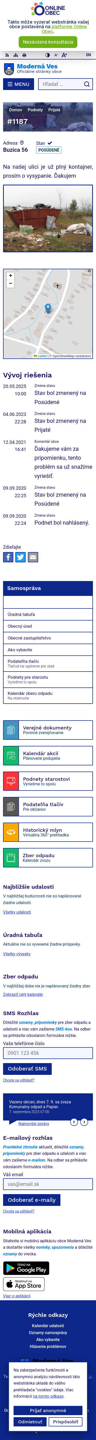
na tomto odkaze (17, 1396)
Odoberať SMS (27, 1068)
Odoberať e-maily (32, 1200)
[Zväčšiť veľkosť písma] (64, 55)
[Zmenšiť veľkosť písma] (56, 55)
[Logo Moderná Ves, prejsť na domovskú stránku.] (48, 69)
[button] (48, 308)
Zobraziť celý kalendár (23, 994)
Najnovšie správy (33, 1123)
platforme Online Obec (64, 29)
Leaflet (40, 356)
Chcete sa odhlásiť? (18, 1080)
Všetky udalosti (17, 912)
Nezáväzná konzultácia (48, 42)
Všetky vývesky (16, 954)
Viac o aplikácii (16, 1296)
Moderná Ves (63, 1381)
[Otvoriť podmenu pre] (86, 602)
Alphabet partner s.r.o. (72, 1376)
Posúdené (48, 150)
